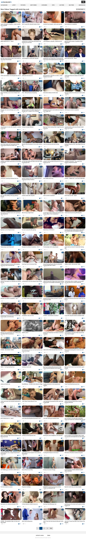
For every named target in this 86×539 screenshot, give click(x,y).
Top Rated (22, 5)
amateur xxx (82, 5)
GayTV (6, 2)
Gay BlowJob (4, 5)
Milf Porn (71, 5)
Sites (53, 5)
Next (51, 528)
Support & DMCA (40, 535)
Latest (14, 5)
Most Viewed (33, 5)
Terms (48, 535)
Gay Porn (61, 5)
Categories (44, 5)
